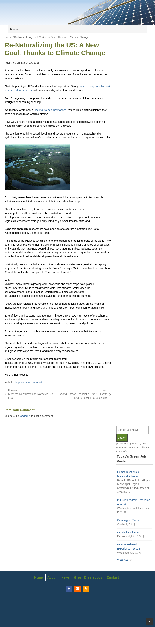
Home (38, 577)
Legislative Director (128, 532)
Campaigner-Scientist (129, 520)
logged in (25, 415)
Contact (113, 577)
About (52, 577)
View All (123, 560)
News (65, 577)
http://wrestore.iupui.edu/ (29, 382)
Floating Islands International (50, 109)
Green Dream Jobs (88, 577)
